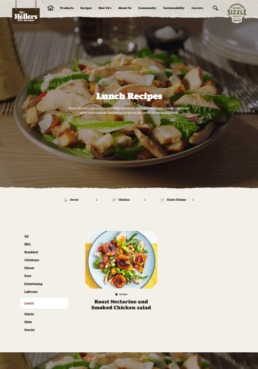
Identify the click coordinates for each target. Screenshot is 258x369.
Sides (28, 322)
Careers (197, 8)
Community (147, 8)
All (26, 236)
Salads (29, 314)
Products (67, 8)
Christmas (31, 260)
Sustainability (174, 8)
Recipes (86, 8)
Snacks (29, 330)
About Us (125, 8)
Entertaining (33, 284)
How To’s (105, 8)
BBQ (27, 244)
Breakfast (31, 252)
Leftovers (31, 291)
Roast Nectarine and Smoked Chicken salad (121, 305)
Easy (28, 276)
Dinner (29, 268)
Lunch (29, 303)
